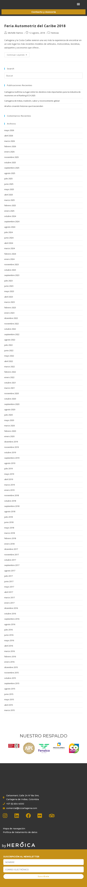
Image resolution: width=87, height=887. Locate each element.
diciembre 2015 (11, 672)
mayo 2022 (9, 360)
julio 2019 (8, 473)
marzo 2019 (9, 489)
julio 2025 (8, 183)
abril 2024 (8, 248)
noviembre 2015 (11, 677)
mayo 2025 (9, 194)
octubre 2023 (10, 274)
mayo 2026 (9, 135)
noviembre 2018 (11, 500)
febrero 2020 (10, 436)
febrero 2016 (10, 661)
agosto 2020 (9, 414)
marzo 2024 (9, 253)
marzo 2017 (9, 602)
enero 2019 (9, 495)
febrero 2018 (10, 543)
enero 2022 (9, 382)
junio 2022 (8, 355)
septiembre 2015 (11, 688)
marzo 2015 (9, 715)
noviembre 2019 (11, 452)
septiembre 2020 (11, 409)
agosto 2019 (9, 468)
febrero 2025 (10, 210)
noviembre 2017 (11, 559)
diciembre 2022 (11, 323)
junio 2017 (8, 586)
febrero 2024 (10, 258)
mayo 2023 (9, 296)
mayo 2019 (9, 479)
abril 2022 (8, 366)
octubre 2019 (10, 457)
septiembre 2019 (11, 462)
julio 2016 (8, 634)
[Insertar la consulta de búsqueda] (43, 80)
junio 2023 (8, 291)
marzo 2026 (9, 146)
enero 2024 (9, 264)
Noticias (55, 37)
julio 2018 (8, 521)
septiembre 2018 (11, 511)
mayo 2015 (9, 704)
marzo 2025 (9, 205)
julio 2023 (8, 285)
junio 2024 (8, 242)
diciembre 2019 (11, 446)
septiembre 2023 (11, 280)
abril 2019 (8, 484)
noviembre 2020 (11, 398)
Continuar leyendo (18, 59)
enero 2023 (9, 317)
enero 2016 (9, 666)
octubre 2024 (10, 221)
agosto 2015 (9, 693)
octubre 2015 (10, 683)
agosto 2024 (9, 231)
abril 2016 (8, 650)
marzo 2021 (9, 392)
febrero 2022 (10, 376)
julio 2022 (8, 350)
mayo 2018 (9, 532)
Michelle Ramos (15, 37)
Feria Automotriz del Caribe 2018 (35, 30)
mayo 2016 (9, 645)
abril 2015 (8, 709)
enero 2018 (9, 548)
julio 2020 (8, 419)
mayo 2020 (9, 425)
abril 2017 (8, 597)
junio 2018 (8, 527)
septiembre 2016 (11, 623)
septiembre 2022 (11, 339)
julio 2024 (8, 237)
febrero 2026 (10, 151)
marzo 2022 (9, 371)
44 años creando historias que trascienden (23, 111)
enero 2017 (9, 607)
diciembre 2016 (11, 613)
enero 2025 (9, 215)
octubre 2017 (10, 564)
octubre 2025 (10, 167)
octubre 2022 (10, 333)
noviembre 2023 (11, 269)
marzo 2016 (9, 656)
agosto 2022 (9, 344)
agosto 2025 (9, 178)
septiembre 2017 (11, 570)
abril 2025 (8, 199)
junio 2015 (8, 699)
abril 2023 (8, 301)
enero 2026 (9, 156)
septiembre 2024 (11, 226)
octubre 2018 (10, 505)
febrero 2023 (10, 312)
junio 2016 (8, 640)
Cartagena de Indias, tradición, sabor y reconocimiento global (31, 105)
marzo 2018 (9, 538)
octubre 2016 (10, 618)
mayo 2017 (9, 591)
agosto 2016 (9, 629)
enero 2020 (9, 441)
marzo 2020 (9, 430)
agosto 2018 (9, 516)
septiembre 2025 (11, 172)
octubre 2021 (10, 387)
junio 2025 (8, 189)
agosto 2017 (9, 575)
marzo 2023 (9, 307)
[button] (78, 6)
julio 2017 (8, 580)
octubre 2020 (10, 403)
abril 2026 (8, 140)
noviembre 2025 (11, 162)
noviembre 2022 (11, 328)
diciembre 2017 (11, 554)
